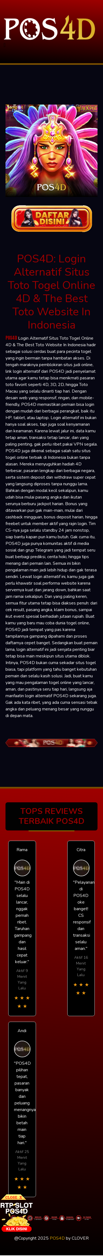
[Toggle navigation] (4, 45)
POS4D (11, 337)
